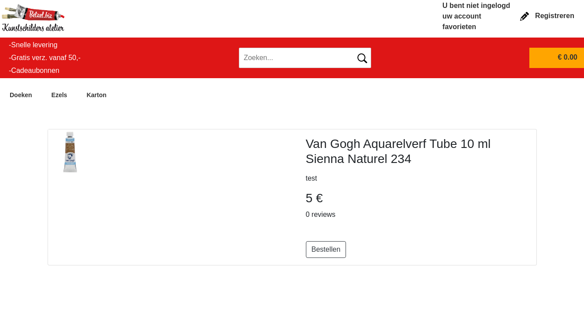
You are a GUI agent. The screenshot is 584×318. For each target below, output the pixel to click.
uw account (462, 16)
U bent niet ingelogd (476, 5)
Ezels (59, 94)
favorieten (459, 26)
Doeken (21, 94)
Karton (96, 94)
